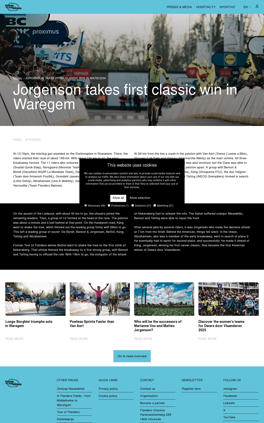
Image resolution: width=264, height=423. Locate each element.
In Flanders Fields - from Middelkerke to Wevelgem (74, 401)
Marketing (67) (163, 205)
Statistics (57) (141, 205)
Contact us (147, 389)
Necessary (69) (94, 205)
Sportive (227, 7)
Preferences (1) (118, 205)
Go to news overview (132, 356)
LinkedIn (229, 403)
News (17, 79)
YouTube (229, 417)
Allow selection (140, 198)
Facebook (230, 396)
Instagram (230, 389)
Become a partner (152, 403)
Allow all (118, 198)
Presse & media (179, 7)
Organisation (149, 396)
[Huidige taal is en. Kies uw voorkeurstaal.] (247, 6)
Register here (191, 389)
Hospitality (206, 7)
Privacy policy (108, 389)
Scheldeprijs (65, 419)
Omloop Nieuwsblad (70, 389)
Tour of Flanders (68, 412)
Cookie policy (108, 396)
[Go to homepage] (13, 7)
